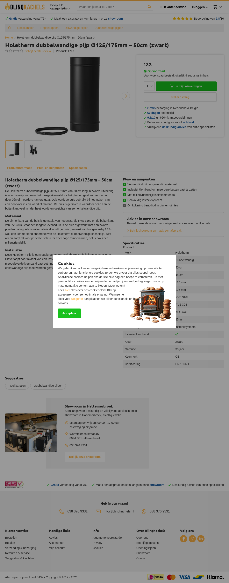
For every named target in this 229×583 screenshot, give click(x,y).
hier (67, 290)
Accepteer (69, 313)
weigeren (77, 298)
